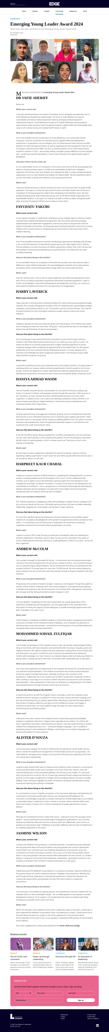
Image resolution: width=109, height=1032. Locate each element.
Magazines (73, 11)
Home (24, 11)
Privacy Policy (91, 1015)
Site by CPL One (15, 1026)
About (85, 11)
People (63, 1018)
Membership (64, 1015)
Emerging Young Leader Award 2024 (59, 92)
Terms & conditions (93, 1018)
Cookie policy (91, 1016)
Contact (63, 1016)
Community (59, 11)
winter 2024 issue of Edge (70, 925)
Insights (46, 11)
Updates (35, 11)
